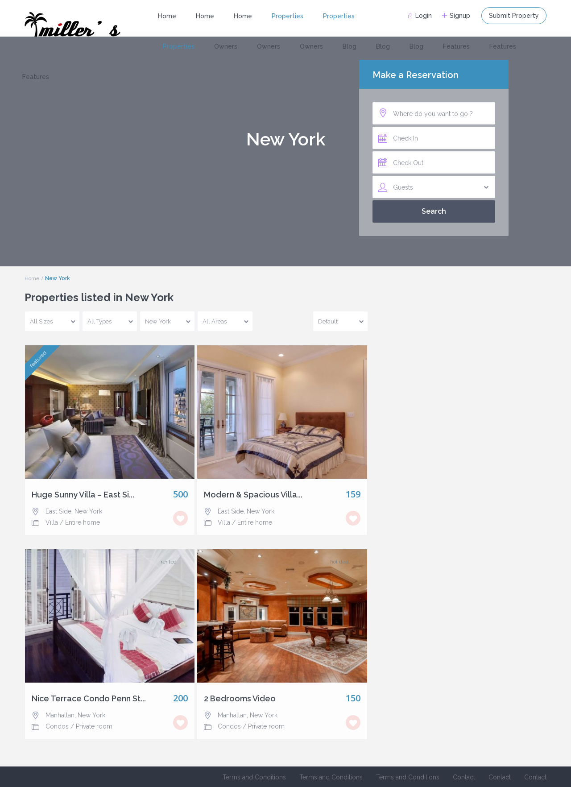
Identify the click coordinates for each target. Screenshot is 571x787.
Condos (57, 726)
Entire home (82, 522)
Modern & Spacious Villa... (253, 494)
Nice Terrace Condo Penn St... (89, 698)
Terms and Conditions (254, 777)
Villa (52, 522)
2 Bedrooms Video (240, 698)
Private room (94, 726)
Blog (349, 46)
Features (456, 46)
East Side (58, 511)
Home (167, 16)
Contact (464, 777)
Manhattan (60, 715)
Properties (287, 16)
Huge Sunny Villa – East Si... (83, 494)
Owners (225, 46)
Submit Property (514, 15)
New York (88, 511)
